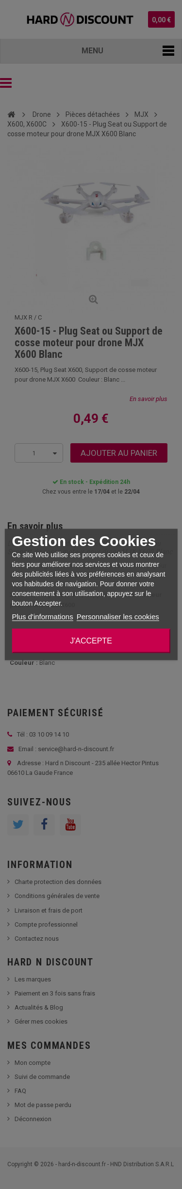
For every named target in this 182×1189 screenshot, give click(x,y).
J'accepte (91, 641)
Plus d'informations (42, 616)
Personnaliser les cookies (118, 616)
